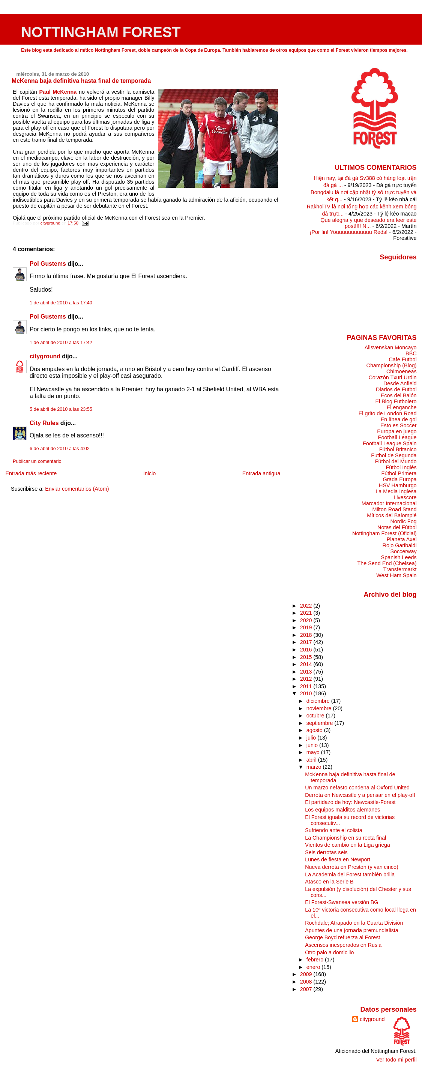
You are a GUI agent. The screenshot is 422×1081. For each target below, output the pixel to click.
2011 (307, 686)
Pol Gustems (48, 264)
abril (312, 760)
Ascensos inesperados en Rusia (343, 945)
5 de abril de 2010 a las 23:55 (61, 409)
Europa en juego (396, 431)
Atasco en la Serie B (329, 882)
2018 (307, 635)
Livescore (404, 497)
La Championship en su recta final (345, 838)
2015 (307, 657)
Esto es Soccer (398, 425)
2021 (307, 613)
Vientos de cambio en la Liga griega (347, 845)
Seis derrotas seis (326, 852)
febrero (315, 960)
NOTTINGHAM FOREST (101, 32)
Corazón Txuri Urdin (392, 377)
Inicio (149, 473)
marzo (314, 767)
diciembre (318, 701)
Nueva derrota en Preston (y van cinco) (351, 867)
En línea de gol (399, 419)
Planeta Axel (402, 539)
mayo (313, 752)
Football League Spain (390, 443)
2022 (307, 606)
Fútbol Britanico (398, 449)
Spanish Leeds (399, 557)
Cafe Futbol (402, 359)
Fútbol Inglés (401, 467)
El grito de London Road (388, 413)
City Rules (44, 423)
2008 (307, 982)
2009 (307, 974)
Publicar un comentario (37, 461)
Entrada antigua (261, 473)
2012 (307, 679)
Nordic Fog (403, 521)
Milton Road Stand (394, 509)
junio (312, 745)
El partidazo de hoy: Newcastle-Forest (350, 802)
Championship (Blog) (391, 365)
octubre (316, 716)
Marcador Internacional (389, 503)
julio (311, 738)
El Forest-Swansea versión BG (341, 902)
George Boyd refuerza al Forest (342, 937)
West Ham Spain (396, 575)
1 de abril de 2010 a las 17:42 (61, 342)
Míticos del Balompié (391, 515)
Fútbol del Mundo (396, 461)
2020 (307, 620)
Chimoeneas (401, 371)
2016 (307, 650)
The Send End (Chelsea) (387, 563)
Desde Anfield (400, 383)
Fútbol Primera (398, 473)
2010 (307, 693)
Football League (397, 437)
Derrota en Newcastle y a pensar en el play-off (360, 795)
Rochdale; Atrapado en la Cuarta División (354, 923)
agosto (315, 730)
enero (314, 967)
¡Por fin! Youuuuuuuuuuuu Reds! (349, 232)
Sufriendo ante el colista (333, 830)
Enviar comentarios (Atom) (77, 489)
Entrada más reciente (31, 473)
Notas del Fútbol (397, 527)
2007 (307, 989)
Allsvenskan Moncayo (391, 347)
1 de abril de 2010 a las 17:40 (61, 302)
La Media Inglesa (395, 491)
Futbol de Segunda (393, 455)
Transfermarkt (400, 569)
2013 (307, 672)
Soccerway (403, 551)
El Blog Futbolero (395, 401)
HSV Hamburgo (398, 485)
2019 (307, 627)
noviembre (319, 708)
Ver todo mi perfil (396, 1060)
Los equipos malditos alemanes (342, 810)
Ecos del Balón (399, 395)
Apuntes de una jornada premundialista (351, 930)
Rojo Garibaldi (400, 545)
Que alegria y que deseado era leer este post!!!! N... (368, 223)
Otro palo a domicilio (329, 952)
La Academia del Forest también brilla (350, 874)
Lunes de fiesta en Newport (337, 859)
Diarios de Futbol (396, 389)
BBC (411, 353)
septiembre (320, 723)
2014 (307, 664)
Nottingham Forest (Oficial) (384, 533)
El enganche (402, 407)
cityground (45, 356)
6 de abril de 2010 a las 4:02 (60, 448)
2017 (307, 642)
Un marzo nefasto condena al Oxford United (357, 788)
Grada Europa (399, 479)
